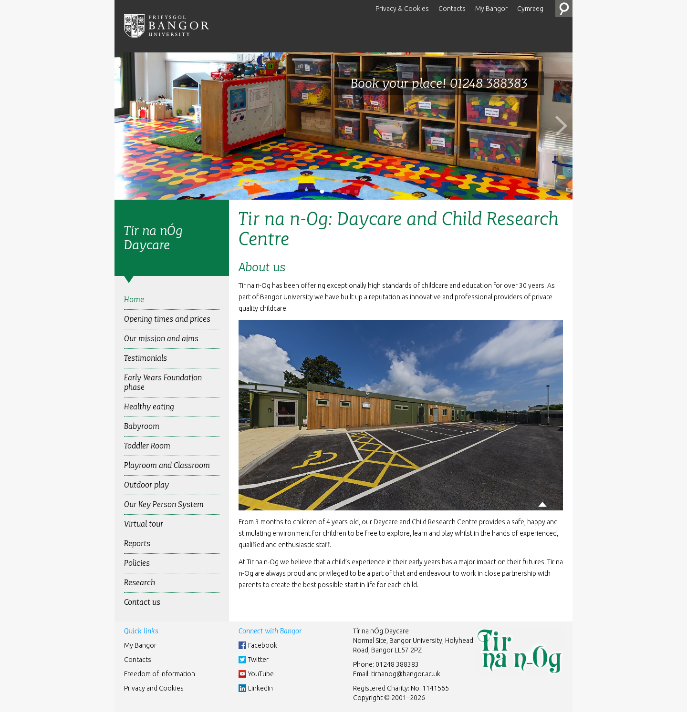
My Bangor (491, 8)
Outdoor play (146, 485)
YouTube (261, 674)
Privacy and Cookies (154, 688)
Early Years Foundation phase (163, 382)
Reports (137, 544)
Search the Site (563, 8)
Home (134, 300)
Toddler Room (147, 446)
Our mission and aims (161, 339)
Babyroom (141, 426)
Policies (137, 563)
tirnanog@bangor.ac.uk (405, 674)
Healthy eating (149, 407)
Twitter (258, 659)
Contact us (142, 602)
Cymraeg (530, 8)
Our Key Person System (164, 504)
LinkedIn (260, 688)
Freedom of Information (159, 674)
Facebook (262, 645)
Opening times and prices (167, 319)
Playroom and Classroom (167, 465)
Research (139, 583)
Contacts (452, 8)
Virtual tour (143, 524)
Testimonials (145, 358)
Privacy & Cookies (402, 8)
